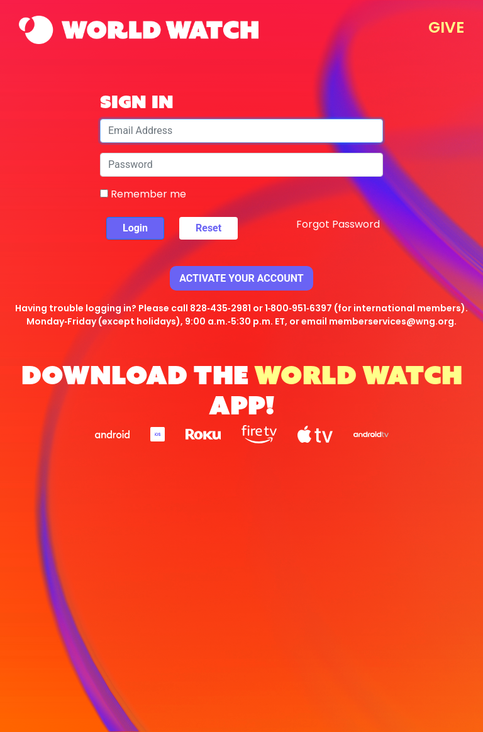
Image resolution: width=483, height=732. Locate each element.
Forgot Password (338, 224)
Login (135, 228)
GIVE (446, 27)
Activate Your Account (241, 278)
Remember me (143, 194)
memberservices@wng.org (391, 321)
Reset (208, 228)
